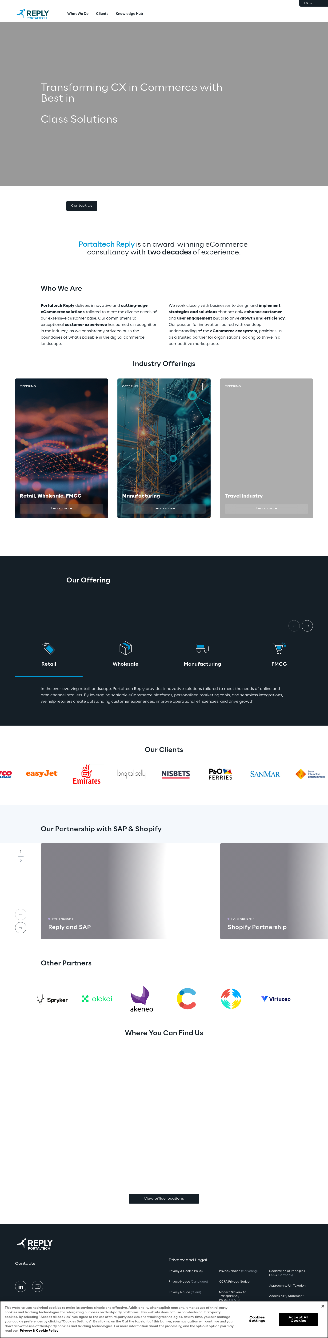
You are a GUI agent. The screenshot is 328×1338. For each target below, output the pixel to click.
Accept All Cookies (298, 1319)
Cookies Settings (257, 1319)
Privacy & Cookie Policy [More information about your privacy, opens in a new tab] (39, 1331)
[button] (81, 206)
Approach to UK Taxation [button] (287, 1285)
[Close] (323, 1306)
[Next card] (307, 626)
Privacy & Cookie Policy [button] (186, 1271)
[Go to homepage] (37, 14)
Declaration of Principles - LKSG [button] (288, 1273)
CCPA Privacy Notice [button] (234, 1281)
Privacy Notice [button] (188, 1281)
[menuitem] (77, 14)
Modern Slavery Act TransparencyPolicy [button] (233, 1296)
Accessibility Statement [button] (286, 1296)
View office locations (164, 1198)
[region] (164, 1319)
